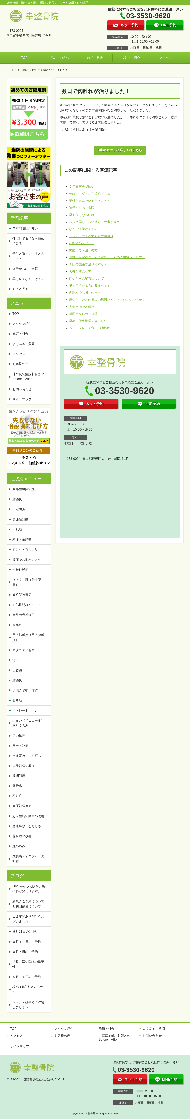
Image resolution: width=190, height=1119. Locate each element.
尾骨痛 (17, 786)
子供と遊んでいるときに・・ (89, 200)
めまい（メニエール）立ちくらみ (28, 723)
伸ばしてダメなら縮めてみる (89, 193)
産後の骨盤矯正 (23, 615)
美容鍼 (17, 670)
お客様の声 (20, 364)
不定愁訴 (18, 509)
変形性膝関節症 (23, 489)
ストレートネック (25, 710)
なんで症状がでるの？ (85, 229)
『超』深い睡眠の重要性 (28, 964)
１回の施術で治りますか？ (88, 264)
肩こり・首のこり (25, 549)
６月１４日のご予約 (26, 941)
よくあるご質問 (23, 344)
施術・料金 (95, 57)
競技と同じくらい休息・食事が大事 (94, 222)
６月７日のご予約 (25, 951)
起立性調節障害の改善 (28, 816)
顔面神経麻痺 (21, 806)
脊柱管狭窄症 (21, 594)
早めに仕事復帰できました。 (89, 321)
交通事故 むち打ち (26, 755)
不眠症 (17, 529)
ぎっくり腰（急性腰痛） (26, 582)
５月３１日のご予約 (26, 977)
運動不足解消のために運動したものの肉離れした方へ (107, 257)
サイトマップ (21, 399)
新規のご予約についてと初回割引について (28, 904)
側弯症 (17, 700)
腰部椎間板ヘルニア (26, 605)
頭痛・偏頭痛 (21, 539)
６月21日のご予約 (25, 931)
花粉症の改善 (21, 836)
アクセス (165, 57)
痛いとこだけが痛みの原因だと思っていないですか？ (107, 299)
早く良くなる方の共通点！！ (89, 285)
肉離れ (25, 70)
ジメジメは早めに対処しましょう (28, 1004)
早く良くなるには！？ (85, 215)
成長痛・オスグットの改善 (28, 859)
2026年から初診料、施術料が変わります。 (28, 888)
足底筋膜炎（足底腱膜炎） (28, 637)
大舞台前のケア (80, 271)
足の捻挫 (18, 735)
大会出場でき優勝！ (83, 306)
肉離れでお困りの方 (83, 250)
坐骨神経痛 (20, 569)
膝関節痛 (18, 775)
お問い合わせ (21, 389)
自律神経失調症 (23, 766)
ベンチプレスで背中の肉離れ (89, 328)
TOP (24, 57)
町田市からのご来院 (83, 314)
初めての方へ (59, 57)
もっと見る (20, 288)
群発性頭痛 (20, 519)
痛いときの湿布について (86, 278)
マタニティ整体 (23, 650)
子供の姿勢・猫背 (25, 690)
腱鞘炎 (17, 499)
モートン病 (20, 745)
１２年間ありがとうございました (28, 919)
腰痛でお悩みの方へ (26, 559)
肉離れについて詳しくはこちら (120, 150)
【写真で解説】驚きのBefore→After (28, 376)
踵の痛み (18, 846)
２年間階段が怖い (81, 186)
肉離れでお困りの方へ (85, 292)
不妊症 (17, 796)
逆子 (15, 660)
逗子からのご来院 (81, 207)
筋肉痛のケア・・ (81, 243)
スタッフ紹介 (130, 57)
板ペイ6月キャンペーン (27, 989)
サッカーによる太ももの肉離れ (91, 236)
